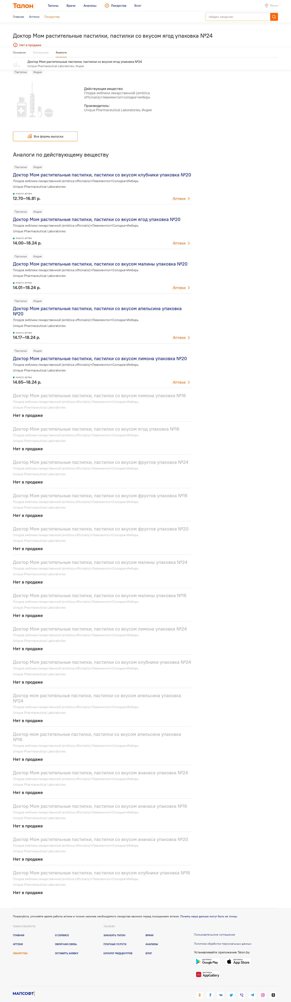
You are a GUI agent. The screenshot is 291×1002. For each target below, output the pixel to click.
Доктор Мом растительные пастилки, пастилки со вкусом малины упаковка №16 (100, 589)
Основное (19, 54)
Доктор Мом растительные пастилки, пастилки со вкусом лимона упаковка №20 (100, 352)
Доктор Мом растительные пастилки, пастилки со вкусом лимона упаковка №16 (99, 390)
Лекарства (20, 947)
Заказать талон (114, 929)
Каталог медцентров (117, 947)
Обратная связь (66, 938)
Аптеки (179, 192)
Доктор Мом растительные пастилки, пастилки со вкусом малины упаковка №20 (100, 258)
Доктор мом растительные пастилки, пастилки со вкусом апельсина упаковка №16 (97, 730)
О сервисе (62, 929)
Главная (18, 929)
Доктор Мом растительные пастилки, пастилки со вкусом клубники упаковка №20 (102, 169)
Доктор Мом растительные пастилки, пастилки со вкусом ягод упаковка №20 (96, 213)
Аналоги (61, 54)
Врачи (149, 929)
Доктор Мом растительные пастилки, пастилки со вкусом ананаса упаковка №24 (100, 767)
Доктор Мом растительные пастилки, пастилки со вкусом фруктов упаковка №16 (100, 489)
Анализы (152, 938)
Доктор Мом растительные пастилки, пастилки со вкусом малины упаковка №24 (100, 556)
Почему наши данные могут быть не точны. (209, 910)
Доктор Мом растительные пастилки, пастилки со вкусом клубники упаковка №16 (101, 867)
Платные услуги (114, 938)
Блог (149, 947)
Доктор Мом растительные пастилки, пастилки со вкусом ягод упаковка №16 (96, 423)
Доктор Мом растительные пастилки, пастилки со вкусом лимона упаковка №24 (100, 623)
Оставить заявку (66, 947)
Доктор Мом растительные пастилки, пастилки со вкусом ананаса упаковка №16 (100, 800)
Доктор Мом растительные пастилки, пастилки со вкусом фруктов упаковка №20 (101, 523)
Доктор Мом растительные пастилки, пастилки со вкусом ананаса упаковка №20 (100, 833)
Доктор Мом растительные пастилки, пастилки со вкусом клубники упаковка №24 (102, 656)
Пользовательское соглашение (214, 929)
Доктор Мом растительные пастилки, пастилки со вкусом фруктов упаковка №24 (100, 456)
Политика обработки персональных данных (222, 938)
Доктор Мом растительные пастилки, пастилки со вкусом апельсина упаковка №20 (97, 305)
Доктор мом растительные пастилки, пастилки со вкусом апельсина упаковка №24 (97, 692)
